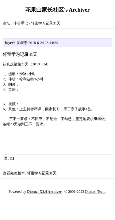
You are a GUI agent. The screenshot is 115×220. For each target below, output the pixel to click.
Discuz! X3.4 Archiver (44, 191)
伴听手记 (20, 23)
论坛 (6, 23)
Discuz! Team (95, 191)
